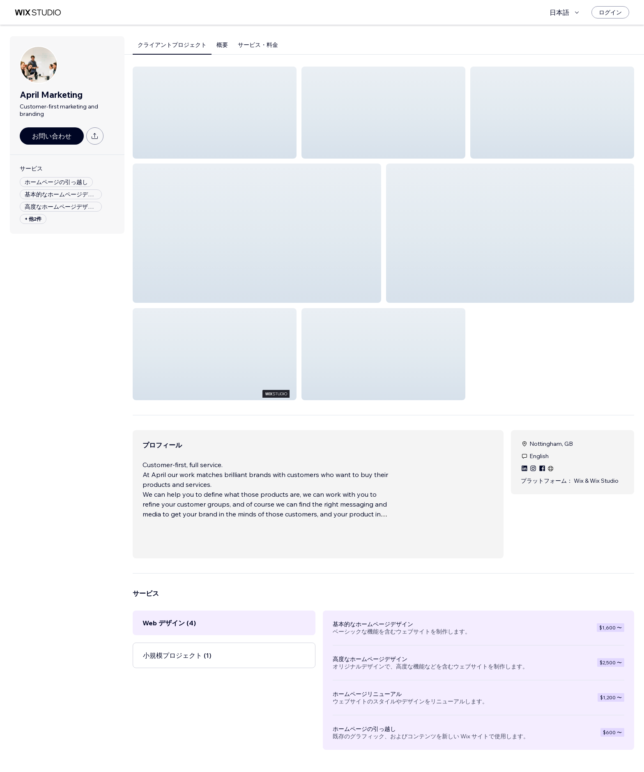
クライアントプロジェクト (172, 44)
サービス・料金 (258, 44)
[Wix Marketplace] (38, 12)
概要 (222, 44)
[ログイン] (610, 12)
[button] (215, 113)
